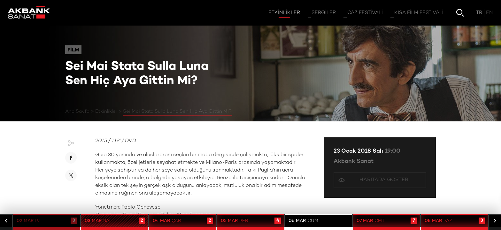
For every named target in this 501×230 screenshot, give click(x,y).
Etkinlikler (106, 111)
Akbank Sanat (354, 161)
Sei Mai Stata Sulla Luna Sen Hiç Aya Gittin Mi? (177, 111)
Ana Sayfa (77, 111)
